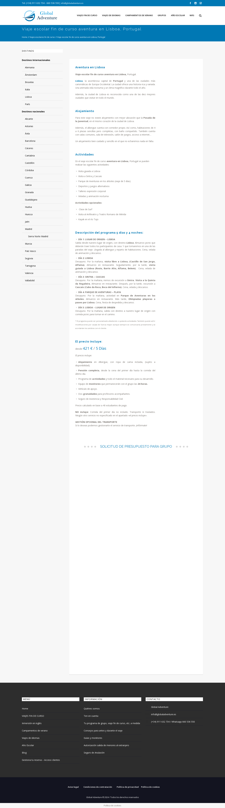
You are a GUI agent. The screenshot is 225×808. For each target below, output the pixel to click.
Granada (29, 192)
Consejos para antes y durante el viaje (103, 730)
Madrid (28, 229)
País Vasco (30, 251)
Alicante (29, 118)
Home (24, 37)
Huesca (28, 214)
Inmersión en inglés (32, 723)
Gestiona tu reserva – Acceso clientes (41, 759)
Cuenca (28, 177)
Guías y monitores (93, 737)
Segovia (29, 258)
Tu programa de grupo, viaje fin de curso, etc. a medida (112, 723)
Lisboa (28, 96)
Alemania (29, 67)
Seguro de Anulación (94, 752)
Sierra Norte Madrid (38, 236)
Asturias (29, 126)
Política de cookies (150, 786)
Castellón (29, 162)
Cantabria (30, 155)
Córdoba (29, 170)
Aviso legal (73, 786)
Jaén (27, 221)
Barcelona (30, 140)
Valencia (29, 273)
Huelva (28, 206)
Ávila (27, 133)
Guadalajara (31, 199)
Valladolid (30, 280)
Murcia (28, 243)
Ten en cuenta (91, 715)
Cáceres (29, 148)
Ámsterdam (31, 74)
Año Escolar (28, 745)
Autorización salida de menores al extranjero (106, 745)
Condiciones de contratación (97, 786)
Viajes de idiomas (31, 737)
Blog (24, 752)
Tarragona (30, 265)
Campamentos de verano (35, 730)
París (27, 104)
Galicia (28, 184)
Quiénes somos (92, 708)
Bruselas (29, 82)
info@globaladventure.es (72, 3)
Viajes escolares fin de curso (42, 37)
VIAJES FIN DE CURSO (33, 715)
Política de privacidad (128, 786)
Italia (27, 89)
